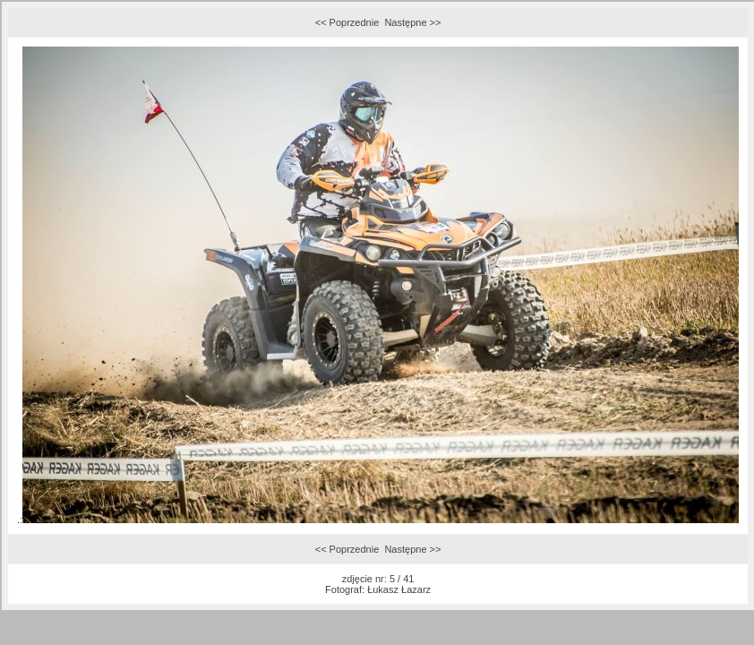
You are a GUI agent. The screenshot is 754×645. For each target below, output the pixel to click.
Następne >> (412, 22)
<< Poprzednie (347, 22)
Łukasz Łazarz (399, 589)
